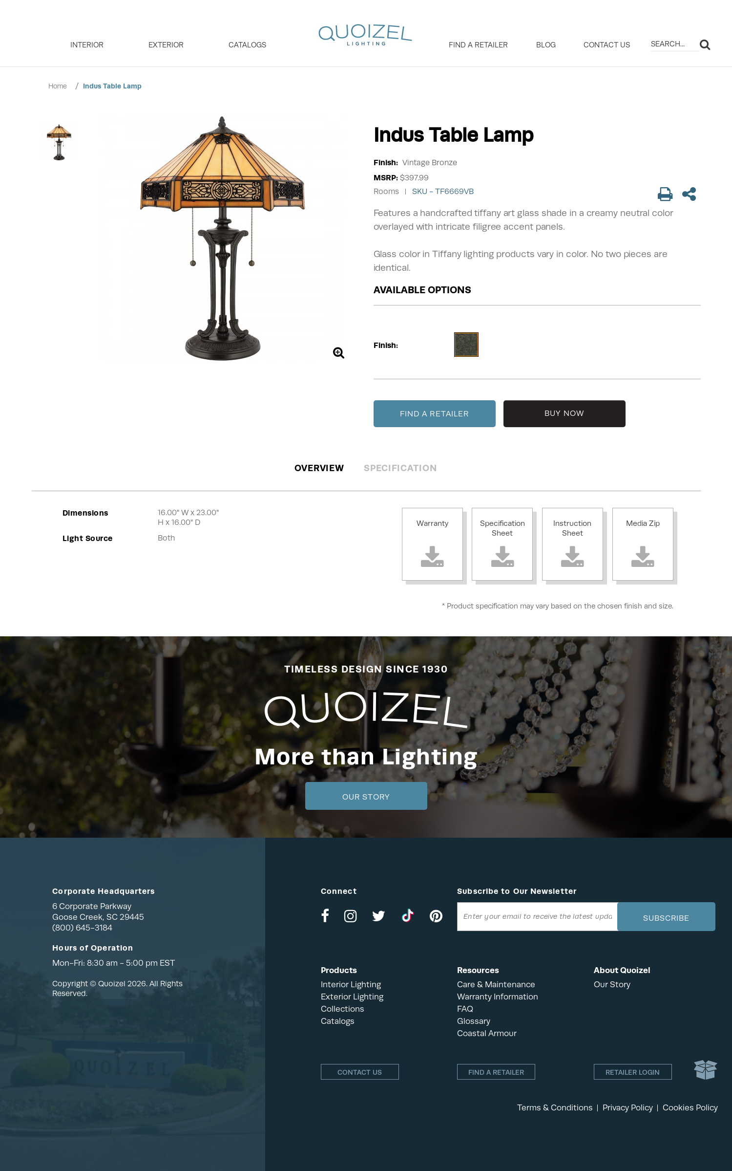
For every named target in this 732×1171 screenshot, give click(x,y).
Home (57, 86)
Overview (319, 468)
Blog (546, 45)
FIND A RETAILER (434, 414)
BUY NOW (564, 413)
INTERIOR (87, 45)
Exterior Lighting (352, 996)
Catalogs (247, 45)
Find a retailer (478, 45)
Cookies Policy (690, 1107)
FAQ (465, 1009)
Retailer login (633, 1072)
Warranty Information (497, 996)
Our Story (366, 797)
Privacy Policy (628, 1107)
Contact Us (607, 45)
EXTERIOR (166, 45)
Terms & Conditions (555, 1107)
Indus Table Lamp (112, 86)
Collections (342, 1009)
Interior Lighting (351, 984)
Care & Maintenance (496, 984)
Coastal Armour (487, 1033)
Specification (400, 468)
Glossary (473, 1021)
